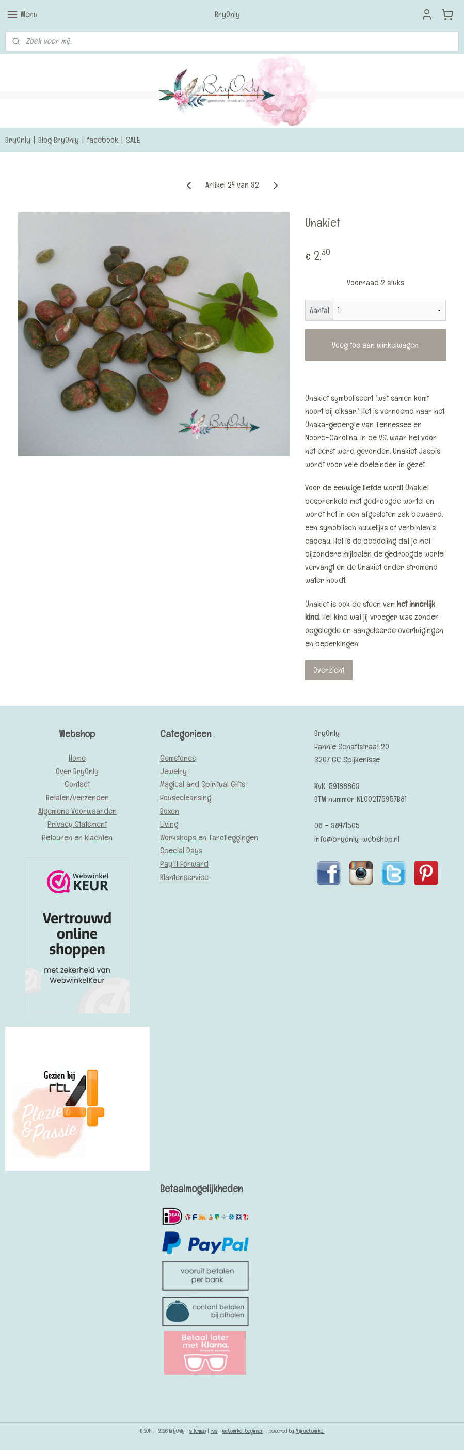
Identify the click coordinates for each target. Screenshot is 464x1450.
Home (77, 757)
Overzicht (328, 670)
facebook (102, 139)
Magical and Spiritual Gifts (202, 784)
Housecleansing (185, 797)
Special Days (181, 850)
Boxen (169, 811)
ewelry (175, 771)
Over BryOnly (77, 771)
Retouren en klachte (75, 837)
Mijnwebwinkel (310, 1430)
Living (169, 824)
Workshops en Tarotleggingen (209, 837)
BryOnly (17, 139)
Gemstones (178, 757)
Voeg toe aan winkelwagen (375, 345)
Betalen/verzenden (77, 797)
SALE (133, 139)
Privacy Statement (77, 824)
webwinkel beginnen (242, 1430)
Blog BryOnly (58, 139)
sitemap (197, 1430)
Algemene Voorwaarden (77, 811)
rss (214, 1430)
